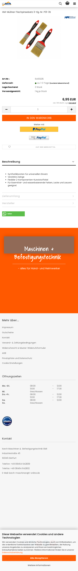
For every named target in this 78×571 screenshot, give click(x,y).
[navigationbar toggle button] (74, 3)
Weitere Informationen (39, 565)
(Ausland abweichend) (59, 83)
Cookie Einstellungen (12, 363)
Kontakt (6, 337)
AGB (4, 353)
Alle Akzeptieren (39, 558)
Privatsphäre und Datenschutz (17, 358)
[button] (6, 109)
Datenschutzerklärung (12, 552)
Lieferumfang (11, 196)
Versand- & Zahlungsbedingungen (19, 342)
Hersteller (8, 203)
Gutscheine (8, 332)
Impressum (7, 327)
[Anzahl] (39, 109)
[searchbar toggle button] (60, 3)
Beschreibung (11, 161)
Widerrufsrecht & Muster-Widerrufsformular (24, 348)
